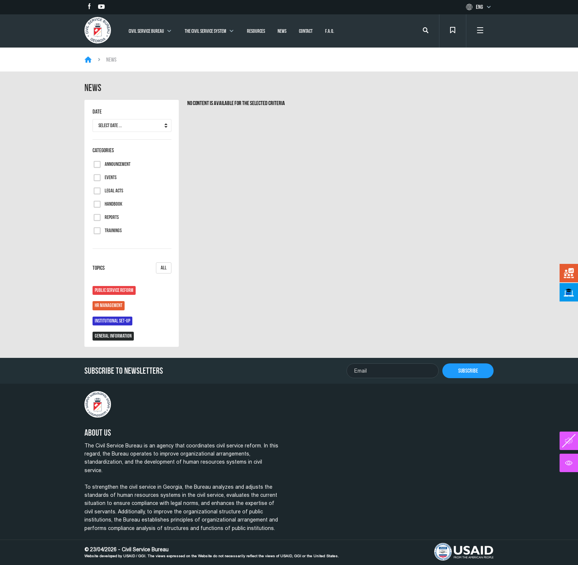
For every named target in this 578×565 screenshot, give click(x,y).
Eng (479, 7)
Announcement (117, 164)
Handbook (113, 204)
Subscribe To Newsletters (123, 371)
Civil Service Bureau (146, 31)
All (164, 268)
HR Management (108, 305)
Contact (306, 31)
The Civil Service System (205, 31)
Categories (103, 150)
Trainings (113, 231)
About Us (97, 433)
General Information (113, 336)
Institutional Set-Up (112, 321)
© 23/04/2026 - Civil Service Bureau (211, 552)
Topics (132, 267)
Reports (112, 217)
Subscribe (468, 370)
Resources (256, 31)
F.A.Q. (329, 31)
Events (110, 178)
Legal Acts (114, 191)
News (282, 31)
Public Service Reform (114, 290)
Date (97, 111)
